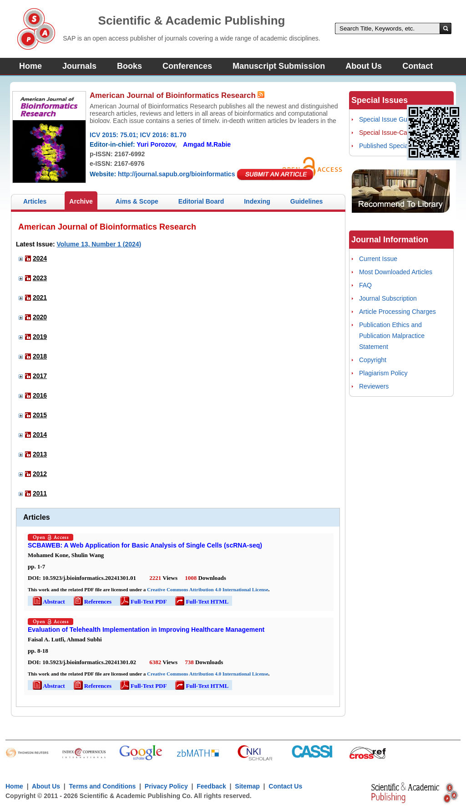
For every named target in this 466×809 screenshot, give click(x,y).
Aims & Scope (137, 201)
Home (30, 66)
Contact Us (285, 786)
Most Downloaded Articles (395, 272)
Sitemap (247, 786)
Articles (34, 201)
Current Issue (378, 258)
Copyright (372, 360)
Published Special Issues (394, 145)
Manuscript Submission (279, 66)
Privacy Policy (166, 786)
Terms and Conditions (102, 786)
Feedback (211, 786)
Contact (417, 66)
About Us (363, 66)
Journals (79, 66)
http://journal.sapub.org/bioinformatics (176, 174)
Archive (80, 201)
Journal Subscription (388, 298)
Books (129, 66)
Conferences (187, 66)
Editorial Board (201, 201)
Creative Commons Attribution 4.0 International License (207, 589)
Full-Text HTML (201, 601)
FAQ (365, 285)
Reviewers (374, 386)
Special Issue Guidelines (394, 119)
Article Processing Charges (397, 311)
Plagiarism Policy (383, 373)
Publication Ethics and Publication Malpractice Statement (392, 335)
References (91, 601)
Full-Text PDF (143, 601)
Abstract (48, 601)
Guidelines (306, 201)
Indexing (257, 201)
